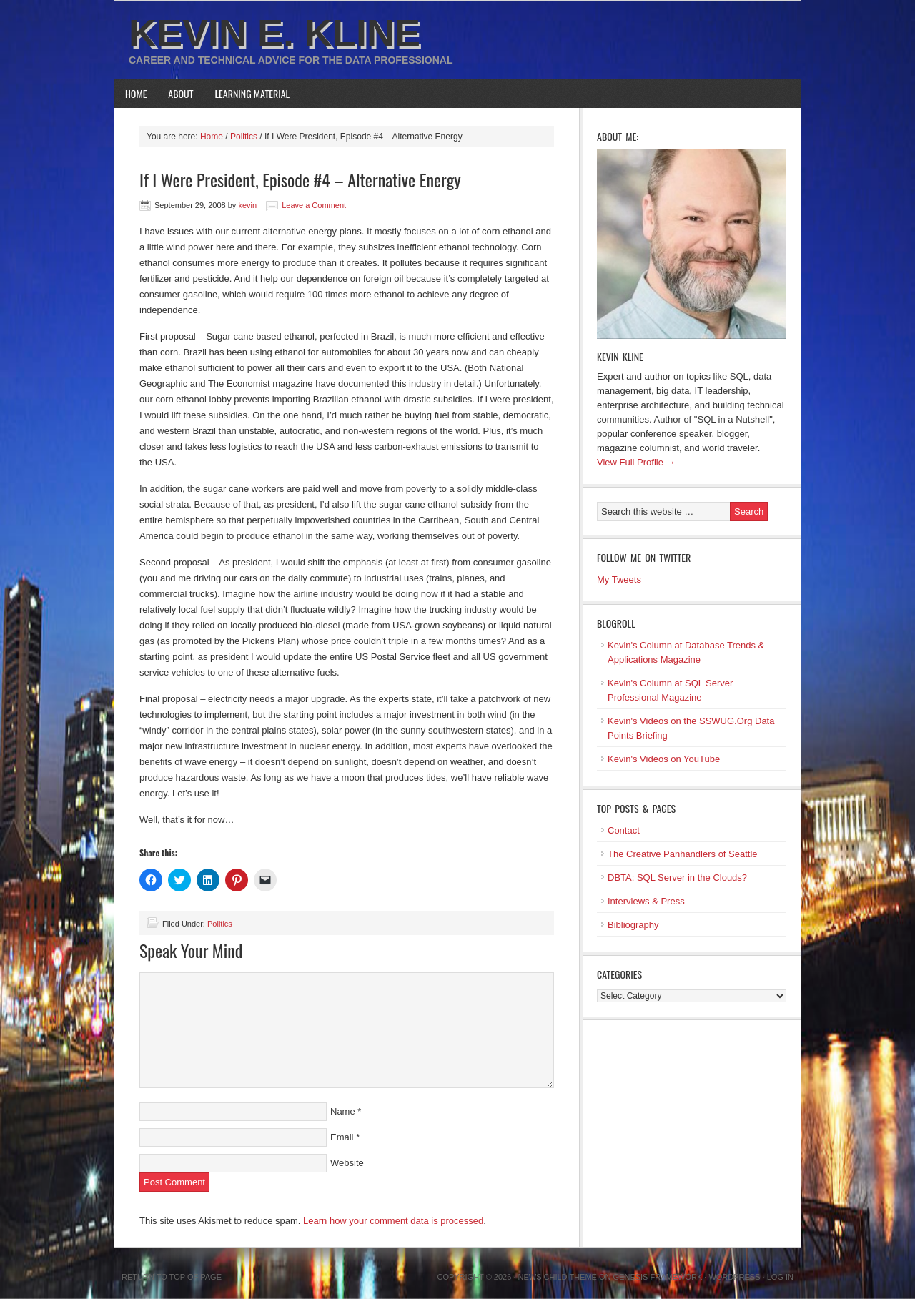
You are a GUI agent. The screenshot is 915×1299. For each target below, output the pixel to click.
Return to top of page (172, 1277)
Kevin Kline (620, 356)
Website (347, 1162)
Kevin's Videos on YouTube (664, 759)
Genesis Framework (658, 1277)
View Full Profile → (636, 462)
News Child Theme (557, 1277)
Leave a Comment (314, 205)
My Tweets (619, 579)
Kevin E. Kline (274, 32)
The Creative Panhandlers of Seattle (683, 854)
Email (342, 1137)
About (180, 93)
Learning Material (252, 93)
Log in (780, 1277)
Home (136, 93)
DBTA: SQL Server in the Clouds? (677, 877)
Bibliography (633, 924)
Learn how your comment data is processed (393, 1220)
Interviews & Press (646, 901)
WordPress (734, 1277)
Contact (624, 830)
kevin (247, 205)
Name (342, 1111)
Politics (219, 923)
